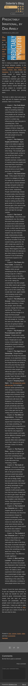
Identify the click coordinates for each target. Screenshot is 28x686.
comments (11, 636)
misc (9, 633)
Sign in (24, 684)
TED (24, 607)
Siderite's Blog (15, 3)
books (19, 633)
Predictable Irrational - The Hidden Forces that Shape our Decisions (14, 70)
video (23, 633)
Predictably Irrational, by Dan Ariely (12, 23)
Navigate (5, 638)
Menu (7, 7)
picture (14, 633)
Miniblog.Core (13, 684)
